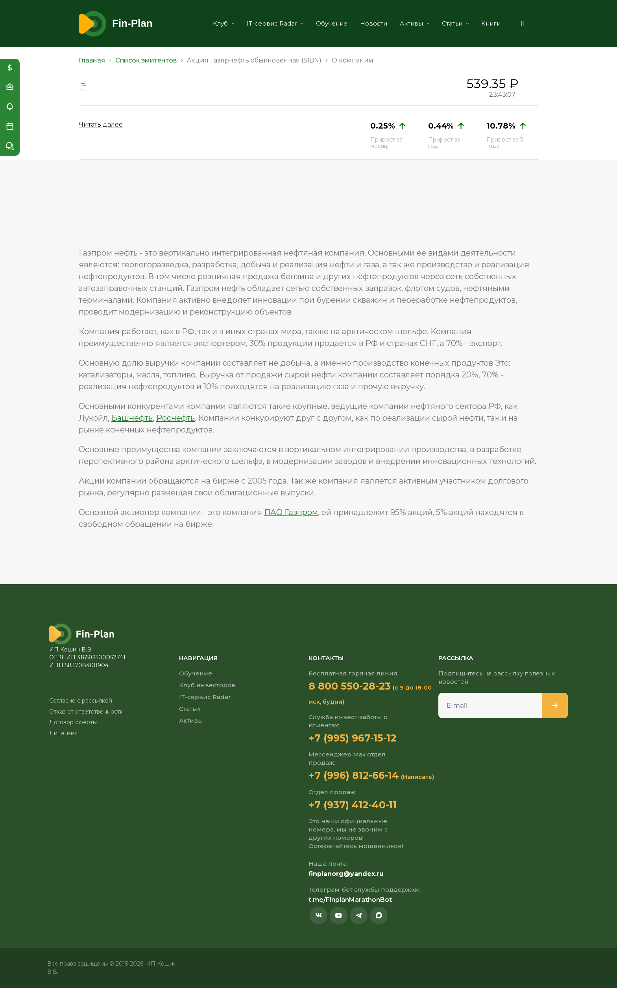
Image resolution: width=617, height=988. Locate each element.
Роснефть (175, 418)
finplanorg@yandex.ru (346, 874)
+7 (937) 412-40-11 (352, 805)
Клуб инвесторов (207, 685)
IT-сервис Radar (275, 23)
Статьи (455, 23)
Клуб (223, 23)
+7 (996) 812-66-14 (353, 775)
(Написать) (417, 776)
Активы (414, 23)
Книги (491, 23)
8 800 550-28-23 (349, 686)
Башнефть (132, 418)
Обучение (331, 23)
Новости (373, 23)
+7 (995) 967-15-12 (352, 738)
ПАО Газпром (291, 512)
